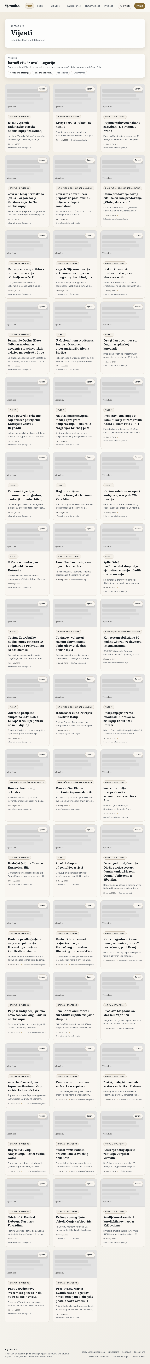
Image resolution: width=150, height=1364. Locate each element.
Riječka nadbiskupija (68, 117)
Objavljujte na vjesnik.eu (93, 1351)
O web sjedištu (138, 1356)
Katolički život (74, 5)
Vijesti (29, 5)
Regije (41, 5)
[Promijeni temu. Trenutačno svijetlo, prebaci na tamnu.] (125, 6)
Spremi (42, 89)
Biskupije (57, 5)
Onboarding (113, 1351)
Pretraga (108, 5)
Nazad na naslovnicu (43, 73)
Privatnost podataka (99, 1356)
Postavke (126, 1351)
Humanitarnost (92, 5)
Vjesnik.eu (13, 6)
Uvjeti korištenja (120, 1356)
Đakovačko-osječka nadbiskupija (75, 188)
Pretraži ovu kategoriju (19, 73)
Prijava (140, 5)
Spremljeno (139, 1351)
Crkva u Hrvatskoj (19, 117)
